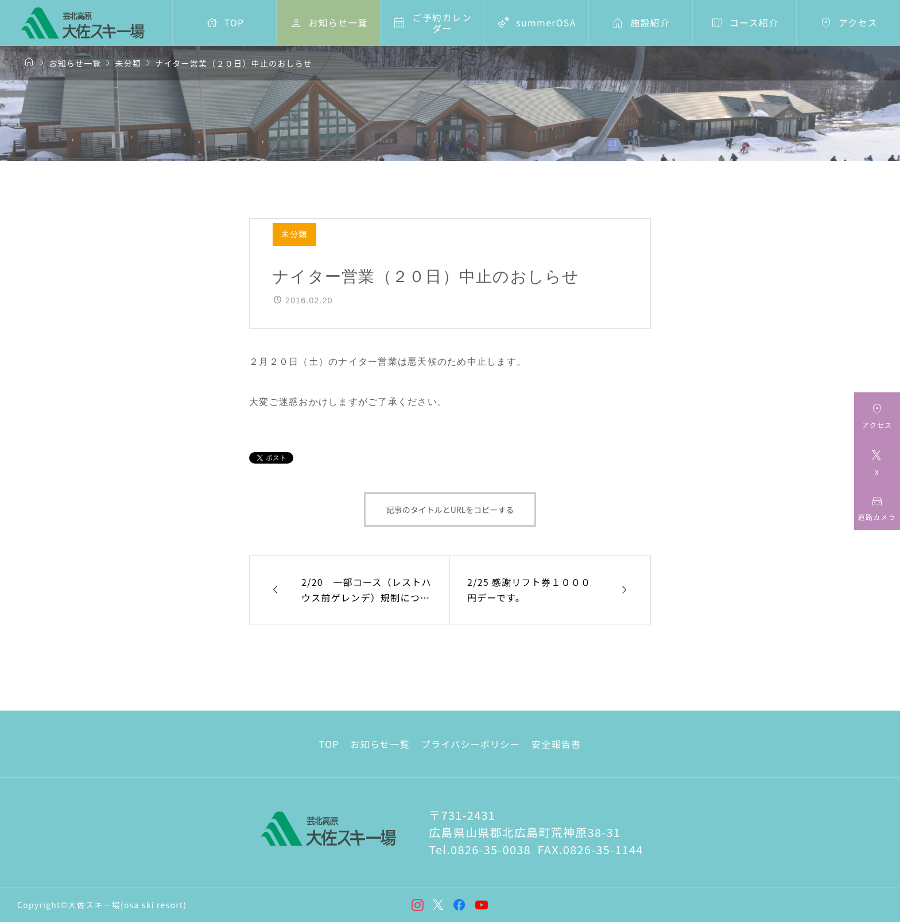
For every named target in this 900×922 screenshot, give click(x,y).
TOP (329, 744)
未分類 (294, 234)
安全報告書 (556, 744)
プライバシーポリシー (470, 744)
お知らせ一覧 (380, 744)
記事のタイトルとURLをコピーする (450, 509)
